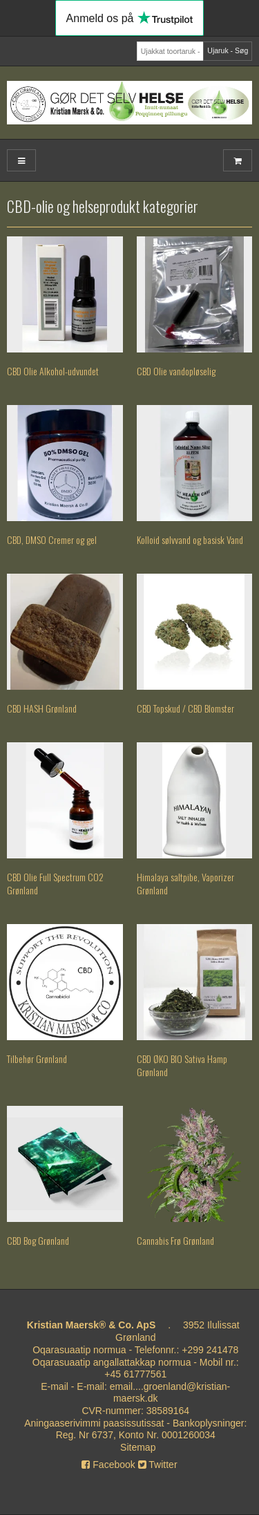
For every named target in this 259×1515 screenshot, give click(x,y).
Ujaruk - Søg (227, 50)
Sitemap (137, 1447)
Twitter (158, 1464)
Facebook (108, 1464)
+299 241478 (210, 1349)
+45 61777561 (135, 1374)
